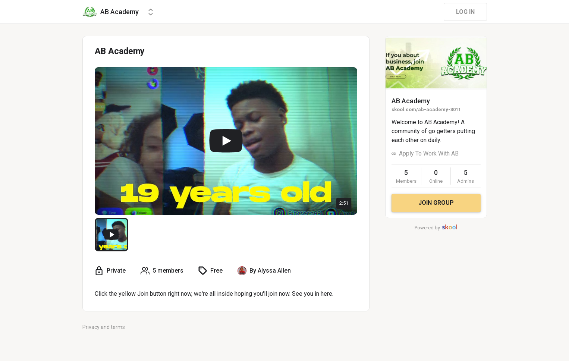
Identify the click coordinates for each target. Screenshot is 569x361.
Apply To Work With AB (429, 153)
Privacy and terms (103, 327)
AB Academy (411, 101)
